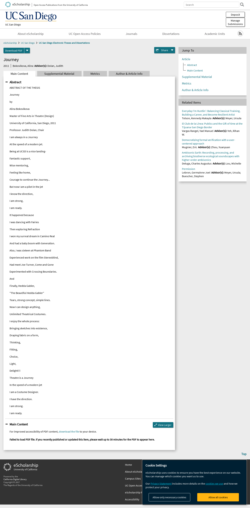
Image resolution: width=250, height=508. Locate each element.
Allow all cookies (218, 497)
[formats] (27, 50)
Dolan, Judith (55, 65)
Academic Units (215, 34)
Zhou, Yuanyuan (220, 147)
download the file (69, 431)
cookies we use (214, 483)
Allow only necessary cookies (169, 497)
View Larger (165, 425)
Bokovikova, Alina (23, 65)
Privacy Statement (161, 483)
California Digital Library (15, 479)
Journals (131, 34)
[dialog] (194, 482)
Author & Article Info (129, 74)
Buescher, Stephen (193, 176)
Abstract (15, 82)
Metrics (95, 74)
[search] (242, 4)
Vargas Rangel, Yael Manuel (197, 131)
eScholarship (10, 42)
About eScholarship (31, 34)
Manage (235, 22)
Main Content (19, 74)
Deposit (235, 14)
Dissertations (171, 34)
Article (186, 59)
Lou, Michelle (233, 163)
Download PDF (13, 50)
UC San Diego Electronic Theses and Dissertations (64, 42)
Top (244, 454)
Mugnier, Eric (189, 147)
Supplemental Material (59, 74)
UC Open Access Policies (85, 34)
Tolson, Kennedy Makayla (196, 118)
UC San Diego (13, 24)
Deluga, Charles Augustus (197, 163)
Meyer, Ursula (233, 118)
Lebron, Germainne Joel (196, 172)
